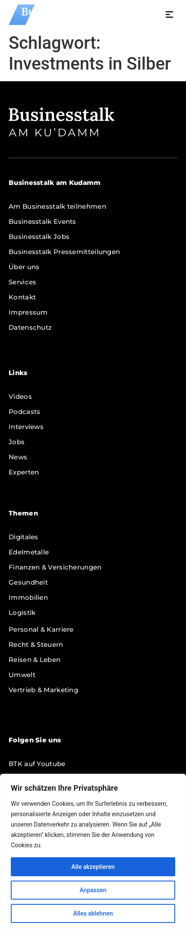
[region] (93, 853)
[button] (169, 15)
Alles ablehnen (93, 913)
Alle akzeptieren (92, 866)
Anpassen (92, 890)
